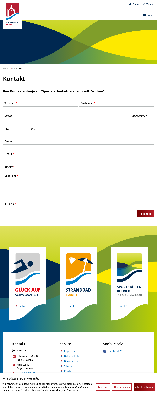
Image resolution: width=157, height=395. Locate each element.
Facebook (113, 354)
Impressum (70, 354)
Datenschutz (71, 359)
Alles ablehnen (122, 387)
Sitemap (69, 369)
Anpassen (103, 387)
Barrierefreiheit (73, 364)
